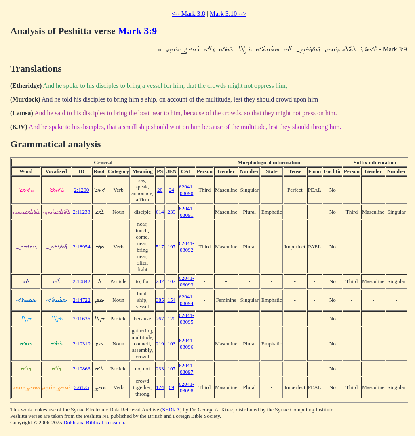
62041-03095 (186, 318)
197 (171, 246)
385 (160, 300)
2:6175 (81, 387)
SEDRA (171, 409)
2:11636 (81, 318)
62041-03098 (186, 387)
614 (160, 212)
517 (160, 246)
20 (159, 190)
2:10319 (82, 344)
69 (171, 387)
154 (171, 300)
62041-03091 (186, 211)
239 (171, 212)
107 (171, 281)
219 (160, 344)
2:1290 (81, 190)
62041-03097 (186, 368)
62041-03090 (186, 190)
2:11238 (81, 212)
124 (160, 387)
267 (160, 318)
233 (160, 369)
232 (160, 281)
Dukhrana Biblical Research (93, 422)
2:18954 (82, 246)
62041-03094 (186, 300)
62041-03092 (186, 246)
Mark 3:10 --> (228, 13)
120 (171, 318)
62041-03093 (186, 281)
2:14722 (82, 300)
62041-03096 (186, 343)
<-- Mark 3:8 (188, 13)
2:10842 (82, 281)
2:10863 (82, 369)
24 (171, 190)
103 (171, 344)
